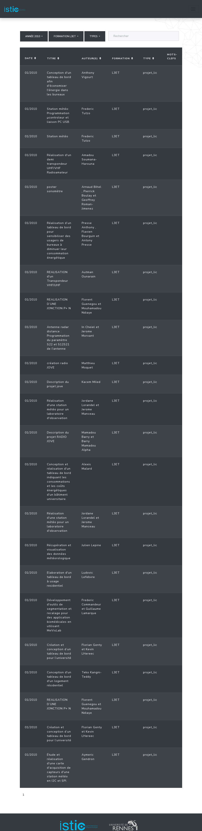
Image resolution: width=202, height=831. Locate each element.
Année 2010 (33, 36)
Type (147, 58)
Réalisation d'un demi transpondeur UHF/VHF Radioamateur (59, 163)
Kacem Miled (91, 382)
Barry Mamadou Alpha (89, 445)
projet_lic (150, 73)
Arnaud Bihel (91, 187)
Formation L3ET (65, 36)
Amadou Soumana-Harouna (89, 159)
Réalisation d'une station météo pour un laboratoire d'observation (58, 409)
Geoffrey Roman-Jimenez (88, 204)
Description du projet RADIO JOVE (58, 437)
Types (94, 36)
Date (29, 58)
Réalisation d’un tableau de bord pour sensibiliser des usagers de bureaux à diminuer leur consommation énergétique (59, 240)
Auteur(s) (90, 58)
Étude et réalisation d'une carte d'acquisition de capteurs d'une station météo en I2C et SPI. (59, 768)
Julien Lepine (91, 545)
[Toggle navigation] (193, 9)
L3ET (116, 73)
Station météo (57, 136)
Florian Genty (92, 645)
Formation (121, 58)
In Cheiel (88, 327)
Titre (51, 58)
